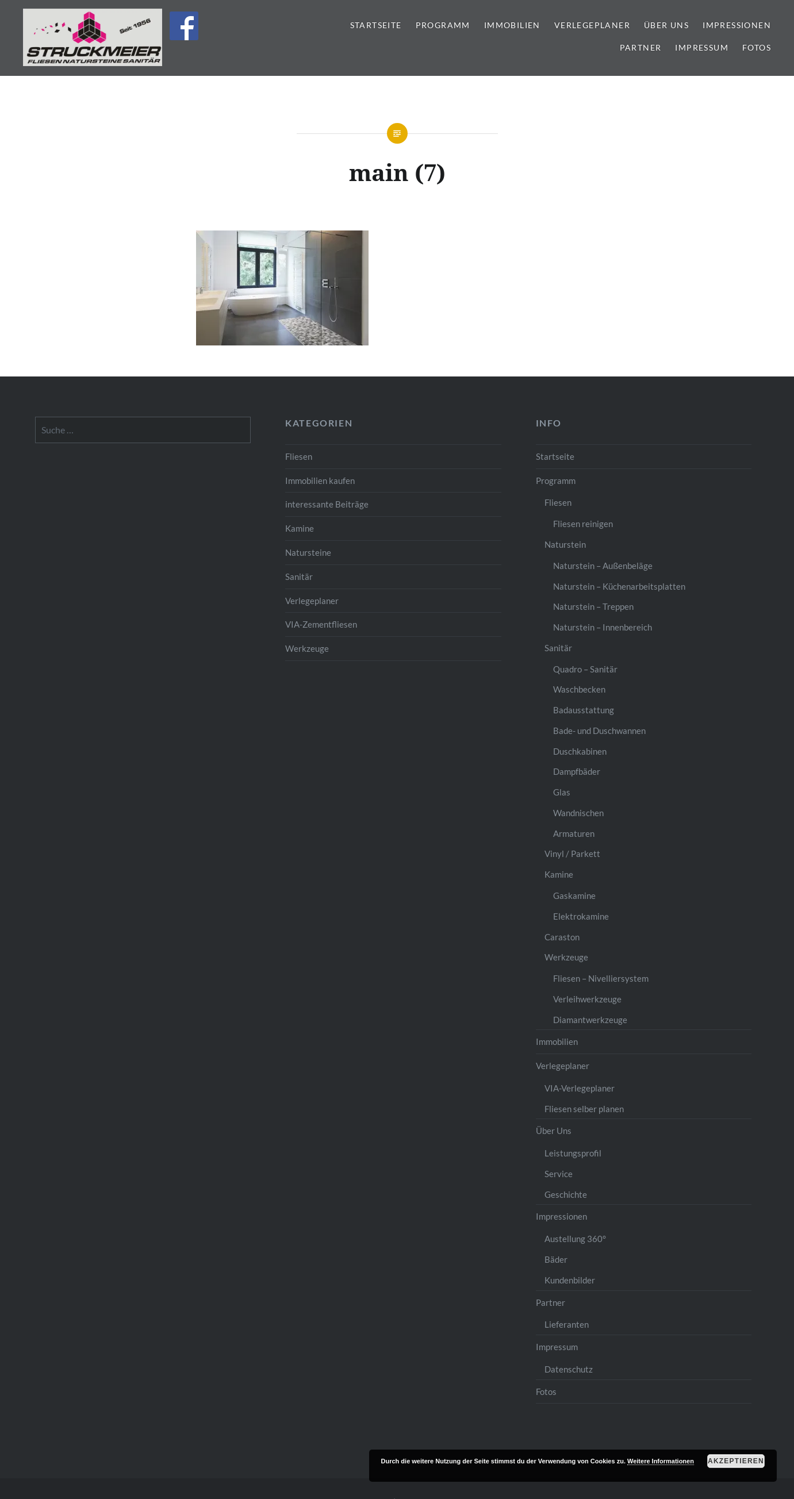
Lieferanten (566, 1324)
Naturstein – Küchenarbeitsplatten (619, 586)
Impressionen (737, 25)
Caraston (562, 937)
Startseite (376, 25)
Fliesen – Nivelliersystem (601, 978)
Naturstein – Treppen (593, 606)
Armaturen (573, 833)
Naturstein (565, 544)
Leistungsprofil (572, 1153)
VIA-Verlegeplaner (579, 1088)
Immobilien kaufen (320, 480)
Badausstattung (583, 710)
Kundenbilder (569, 1280)
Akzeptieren (736, 1461)
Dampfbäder (576, 771)
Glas (561, 792)
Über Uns (666, 25)
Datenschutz (568, 1369)
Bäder (555, 1259)
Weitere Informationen (660, 1461)
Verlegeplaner (592, 25)
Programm (443, 25)
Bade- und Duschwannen (599, 730)
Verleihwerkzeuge (587, 999)
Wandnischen (578, 813)
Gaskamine (574, 895)
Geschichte (565, 1194)
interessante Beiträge (327, 504)
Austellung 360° (575, 1238)
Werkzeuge (307, 648)
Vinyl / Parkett (572, 853)
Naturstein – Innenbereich (602, 627)
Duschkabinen (580, 751)
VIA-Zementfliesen (321, 624)
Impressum (701, 47)
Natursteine (308, 552)
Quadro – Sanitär (585, 669)
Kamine (299, 528)
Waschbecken (579, 689)
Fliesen (298, 456)
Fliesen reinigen (583, 523)
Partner (641, 47)
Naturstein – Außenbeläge (603, 565)
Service (558, 1174)
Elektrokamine (581, 916)
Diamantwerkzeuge (590, 1019)
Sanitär (299, 576)
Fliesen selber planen (584, 1109)
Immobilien (512, 25)
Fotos (756, 47)
